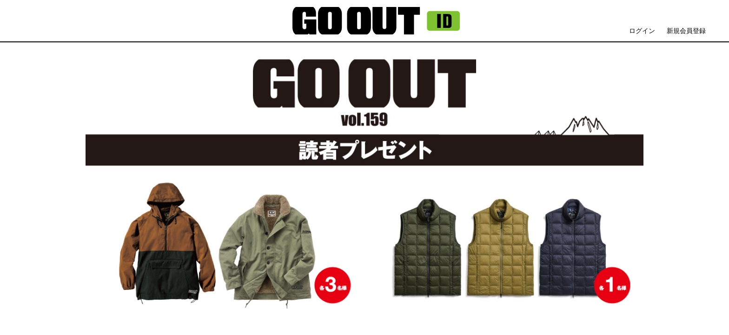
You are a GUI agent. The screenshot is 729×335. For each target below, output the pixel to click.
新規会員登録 (686, 30)
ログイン (642, 30)
